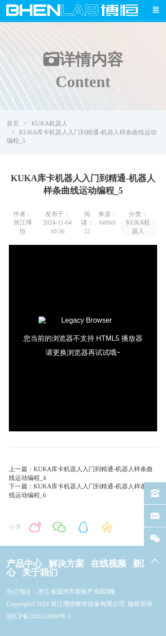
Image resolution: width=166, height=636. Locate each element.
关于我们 (40, 572)
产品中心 (24, 563)
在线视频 (108, 563)
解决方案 (66, 563)
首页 (13, 123)
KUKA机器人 (49, 123)
